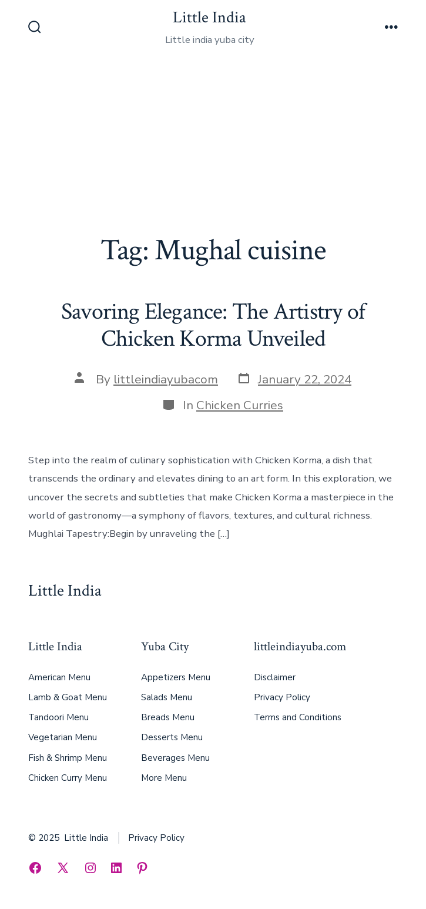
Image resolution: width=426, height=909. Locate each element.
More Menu (164, 778)
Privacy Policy (282, 697)
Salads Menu (166, 697)
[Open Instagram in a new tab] (90, 868)
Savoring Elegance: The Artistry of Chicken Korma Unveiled (213, 325)
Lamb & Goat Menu (67, 697)
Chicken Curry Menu (67, 778)
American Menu (59, 677)
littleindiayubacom (165, 379)
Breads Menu (167, 717)
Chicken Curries (239, 405)
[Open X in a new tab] (62, 868)
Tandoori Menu (58, 717)
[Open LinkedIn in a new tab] (116, 868)
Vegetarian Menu (62, 737)
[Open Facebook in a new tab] (35, 868)
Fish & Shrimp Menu (67, 758)
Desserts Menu (172, 737)
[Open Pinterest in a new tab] (142, 868)
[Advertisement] (213, 145)
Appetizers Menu (175, 677)
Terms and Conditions (297, 717)
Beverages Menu (175, 758)
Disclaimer (275, 677)
